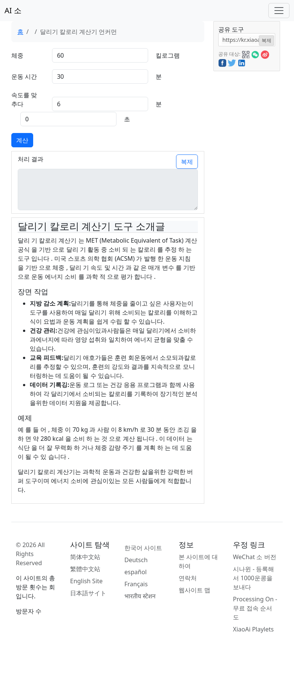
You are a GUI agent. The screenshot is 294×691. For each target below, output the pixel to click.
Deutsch (136, 560)
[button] (246, 53)
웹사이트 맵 (194, 590)
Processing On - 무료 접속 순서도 (255, 608)
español (135, 572)
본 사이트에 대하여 (198, 561)
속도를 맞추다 (24, 99)
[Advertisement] (246, 184)
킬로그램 (168, 55)
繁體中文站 (85, 569)
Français (136, 584)
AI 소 (13, 10)
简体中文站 (85, 557)
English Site (86, 581)
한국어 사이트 (143, 548)
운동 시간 (24, 76)
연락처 (188, 578)
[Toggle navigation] (278, 10)
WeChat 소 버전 (254, 557)
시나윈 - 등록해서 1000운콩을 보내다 (253, 578)
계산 (22, 140)
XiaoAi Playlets (253, 629)
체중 (17, 55)
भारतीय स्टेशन (140, 596)
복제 (187, 161)
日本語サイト (88, 593)
